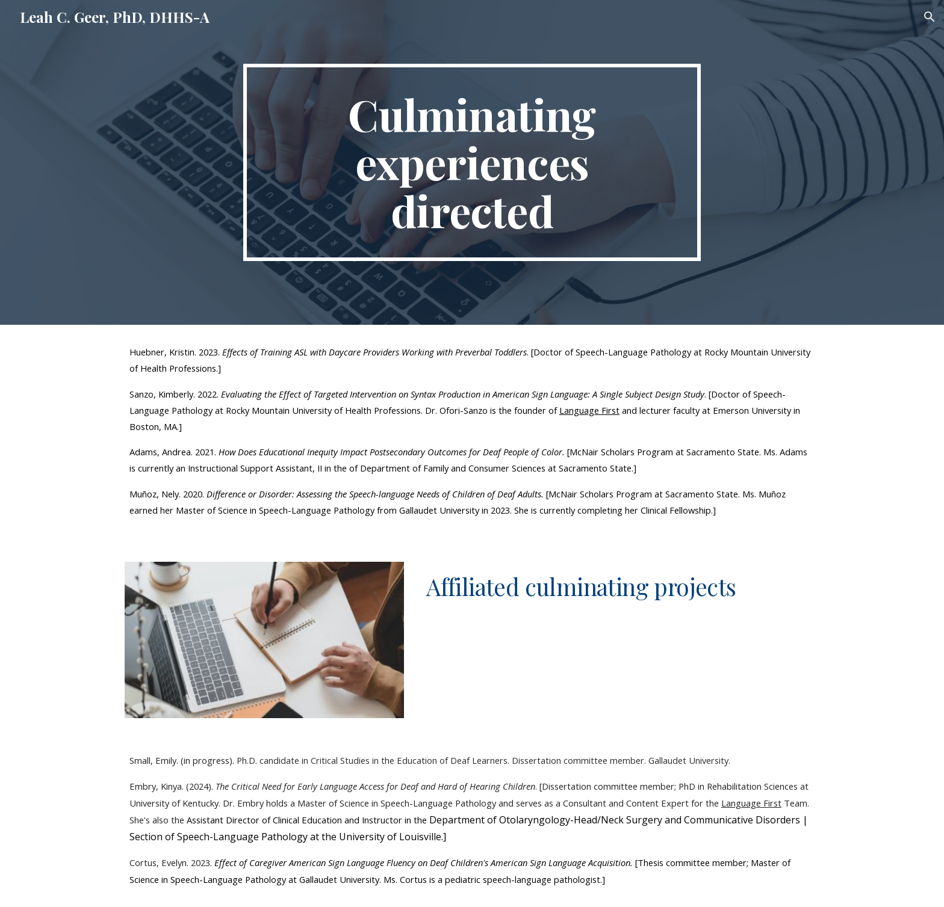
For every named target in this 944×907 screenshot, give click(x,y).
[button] (929, 16)
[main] (472, 162)
